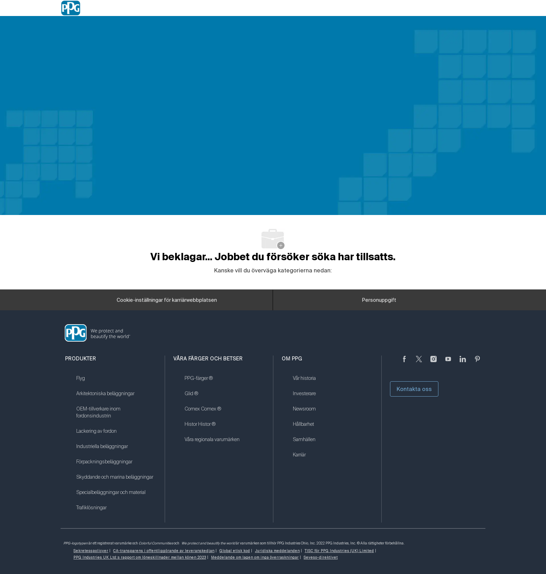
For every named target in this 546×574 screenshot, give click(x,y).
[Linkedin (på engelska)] (463, 363)
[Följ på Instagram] (433, 363)
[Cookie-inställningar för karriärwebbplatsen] (167, 302)
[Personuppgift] (379, 302)
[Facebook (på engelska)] (404, 363)
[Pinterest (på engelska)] (477, 363)
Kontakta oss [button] (414, 389)
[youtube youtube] (448, 363)
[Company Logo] (71, 8)
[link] (116, 382)
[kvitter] (419, 363)
